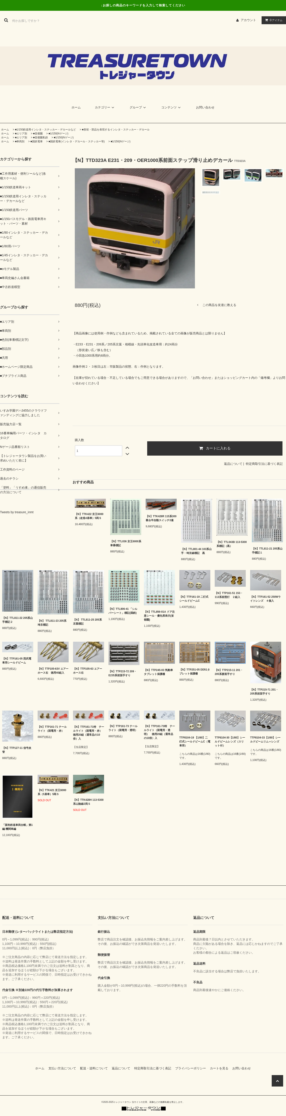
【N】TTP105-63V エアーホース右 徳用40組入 (53, 670)
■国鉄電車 (36, 141)
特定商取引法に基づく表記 (264, 463)
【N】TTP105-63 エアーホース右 (87, 670)
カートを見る (220, 1068)
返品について (233, 463)
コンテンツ (171, 107)
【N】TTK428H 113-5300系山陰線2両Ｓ (88, 801)
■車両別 (19, 141)
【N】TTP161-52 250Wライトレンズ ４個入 (265, 598)
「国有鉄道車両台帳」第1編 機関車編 (17, 826)
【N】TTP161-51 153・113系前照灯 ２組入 (229, 595)
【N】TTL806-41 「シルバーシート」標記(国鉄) (122, 610)
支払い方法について (63, 1068)
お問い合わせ (205, 107)
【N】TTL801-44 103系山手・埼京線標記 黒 (196, 551)
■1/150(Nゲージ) (58, 133)
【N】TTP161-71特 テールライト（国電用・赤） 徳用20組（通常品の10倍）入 (88, 732)
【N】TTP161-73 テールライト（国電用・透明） (123, 728)
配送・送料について (95, 1068)
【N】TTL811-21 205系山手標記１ (267, 550)
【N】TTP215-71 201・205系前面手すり (264, 691)
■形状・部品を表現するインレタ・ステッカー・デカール (115, 129)
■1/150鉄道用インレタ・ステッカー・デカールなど (45, 129)
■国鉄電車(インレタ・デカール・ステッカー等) (77, 141)
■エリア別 (21, 133)
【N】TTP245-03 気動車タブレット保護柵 (158, 672)
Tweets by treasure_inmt (17, 512)
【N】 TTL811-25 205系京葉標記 (87, 621)
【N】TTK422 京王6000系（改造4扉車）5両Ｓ (89, 516)
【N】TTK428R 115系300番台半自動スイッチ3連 (161, 518)
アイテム (272, 20)
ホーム (76, 107)
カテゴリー (105, 107)
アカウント (248, 20)
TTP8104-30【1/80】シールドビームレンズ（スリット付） (230, 741)
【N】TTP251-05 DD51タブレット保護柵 (194, 671)
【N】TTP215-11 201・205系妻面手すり (229, 672)
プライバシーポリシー (192, 1068)
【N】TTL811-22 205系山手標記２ (17, 619)
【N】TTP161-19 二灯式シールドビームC (193, 598)
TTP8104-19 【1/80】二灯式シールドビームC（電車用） (194, 741)
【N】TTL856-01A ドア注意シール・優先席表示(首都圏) (159, 615)
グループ (138, 107)
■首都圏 (37, 133)
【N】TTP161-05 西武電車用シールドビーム (16, 660)
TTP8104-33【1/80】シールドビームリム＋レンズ (265, 739)
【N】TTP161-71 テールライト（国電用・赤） (52, 728)
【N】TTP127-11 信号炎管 (16, 749)
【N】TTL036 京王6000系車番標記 (125, 543)
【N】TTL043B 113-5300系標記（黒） (231, 544)
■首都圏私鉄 (40, 137)
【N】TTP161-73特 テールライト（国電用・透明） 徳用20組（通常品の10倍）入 (159, 732)
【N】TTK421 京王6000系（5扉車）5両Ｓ (52, 792)
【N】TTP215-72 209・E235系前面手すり (122, 673)
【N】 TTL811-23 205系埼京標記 (52, 622)
